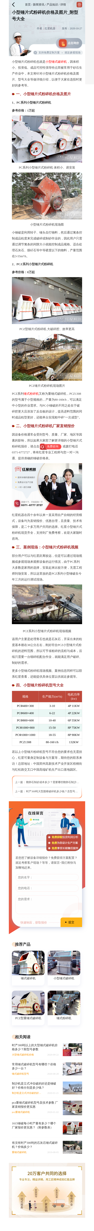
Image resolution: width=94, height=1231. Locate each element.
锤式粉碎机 (31, 393)
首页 (28, 4)
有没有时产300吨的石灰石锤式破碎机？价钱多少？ (35, 1144)
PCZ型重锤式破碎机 (28, 1018)
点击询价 (69, 43)
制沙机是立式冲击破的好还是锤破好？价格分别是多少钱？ (34, 1085)
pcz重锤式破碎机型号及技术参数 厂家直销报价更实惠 (35, 1104)
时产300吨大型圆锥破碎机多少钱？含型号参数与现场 (57, 791)
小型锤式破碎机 (56, 61)
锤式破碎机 (28, 978)
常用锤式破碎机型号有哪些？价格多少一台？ (34, 1066)
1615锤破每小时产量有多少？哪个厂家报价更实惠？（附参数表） (34, 1125)
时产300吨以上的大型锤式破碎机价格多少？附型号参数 (35, 1047)
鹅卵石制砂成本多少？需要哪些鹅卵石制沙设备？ (55, 782)
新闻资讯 (38, 4)
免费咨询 (52, 446)
